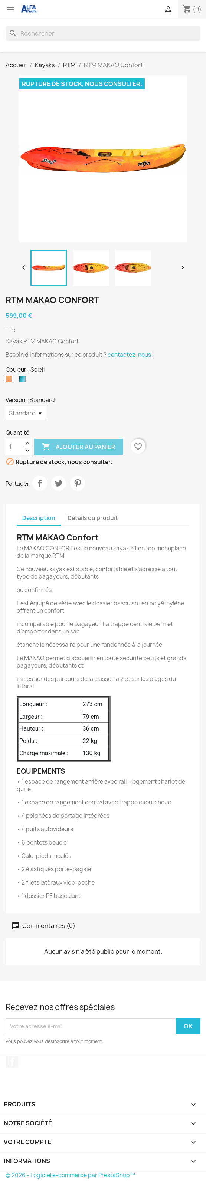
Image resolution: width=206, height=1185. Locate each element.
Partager (39, 483)
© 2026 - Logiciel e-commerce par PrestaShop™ (70, 1175)
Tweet (58, 483)
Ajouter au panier (78, 447)
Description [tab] (38, 518)
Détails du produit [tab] (93, 518)
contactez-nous (129, 355)
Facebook (12, 1062)
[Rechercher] (103, 33)
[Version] (26, 413)
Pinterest (77, 483)
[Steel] (24, 381)
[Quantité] (14, 447)
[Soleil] (10, 381)
